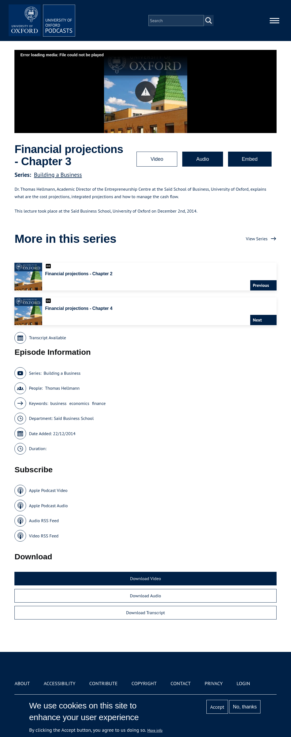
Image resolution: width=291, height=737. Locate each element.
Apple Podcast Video (48, 490)
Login (243, 683)
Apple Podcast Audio (48, 505)
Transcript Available (47, 337)
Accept (217, 707)
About (22, 683)
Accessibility (59, 683)
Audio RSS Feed (44, 520)
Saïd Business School (74, 418)
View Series (256, 238)
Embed (250, 159)
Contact (181, 683)
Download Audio (145, 595)
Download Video (145, 578)
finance (99, 403)
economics (79, 403)
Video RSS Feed (44, 536)
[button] (145, 91)
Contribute (103, 683)
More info (155, 730)
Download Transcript (145, 612)
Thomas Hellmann (62, 388)
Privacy (214, 683)
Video (157, 159)
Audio (202, 159)
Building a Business (58, 174)
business (58, 403)
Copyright (144, 683)
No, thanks (245, 707)
